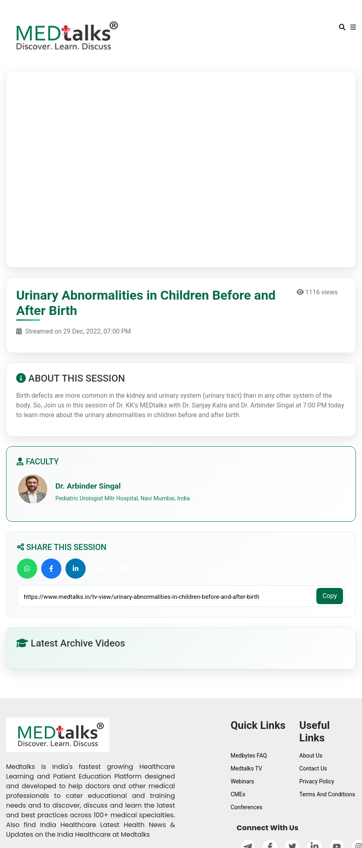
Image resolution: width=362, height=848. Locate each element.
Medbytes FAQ (249, 755)
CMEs (238, 794)
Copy (329, 596)
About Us (310, 755)
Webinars (242, 781)
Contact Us (313, 768)
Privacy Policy (316, 781)
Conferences (247, 807)
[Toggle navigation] (17, 11)
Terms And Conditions (327, 794)
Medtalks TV (246, 768)
